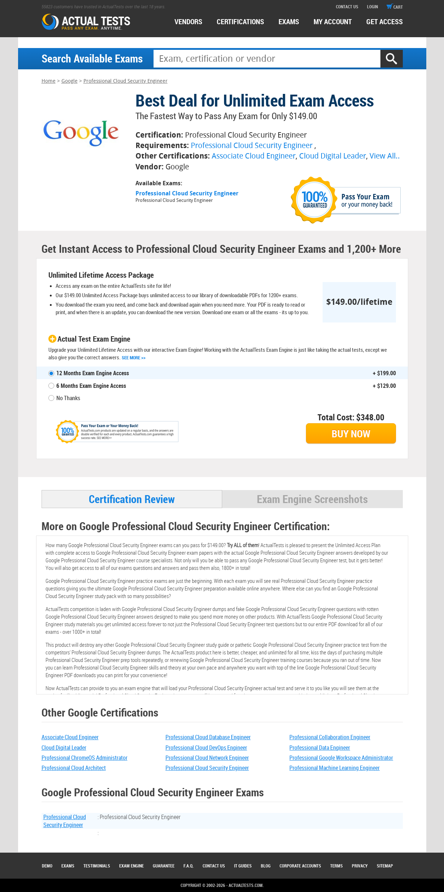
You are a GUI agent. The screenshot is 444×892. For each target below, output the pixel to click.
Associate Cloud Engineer (254, 155)
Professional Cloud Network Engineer (207, 758)
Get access (384, 21)
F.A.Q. (189, 866)
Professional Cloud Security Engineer (125, 81)
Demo (47, 866)
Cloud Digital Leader (332, 155)
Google (69, 81)
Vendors (188, 21)
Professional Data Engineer (319, 748)
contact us (347, 6)
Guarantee (163, 866)
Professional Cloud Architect (74, 768)
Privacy (360, 866)
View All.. (385, 155)
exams (289, 21)
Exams (67, 866)
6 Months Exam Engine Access (91, 386)
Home (49, 81)
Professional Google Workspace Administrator (341, 758)
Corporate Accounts (300, 866)
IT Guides (243, 866)
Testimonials (96, 866)
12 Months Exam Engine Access (92, 373)
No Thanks (68, 398)
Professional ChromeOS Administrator (85, 758)
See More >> (134, 357)
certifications (240, 21)
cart (395, 7)
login (372, 6)
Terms (336, 866)
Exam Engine (131, 866)
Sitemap (385, 866)
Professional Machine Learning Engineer (334, 768)
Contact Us (214, 866)
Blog (266, 866)
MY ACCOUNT (333, 21)
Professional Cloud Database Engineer (208, 737)
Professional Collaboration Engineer (329, 737)
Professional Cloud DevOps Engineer (206, 748)
